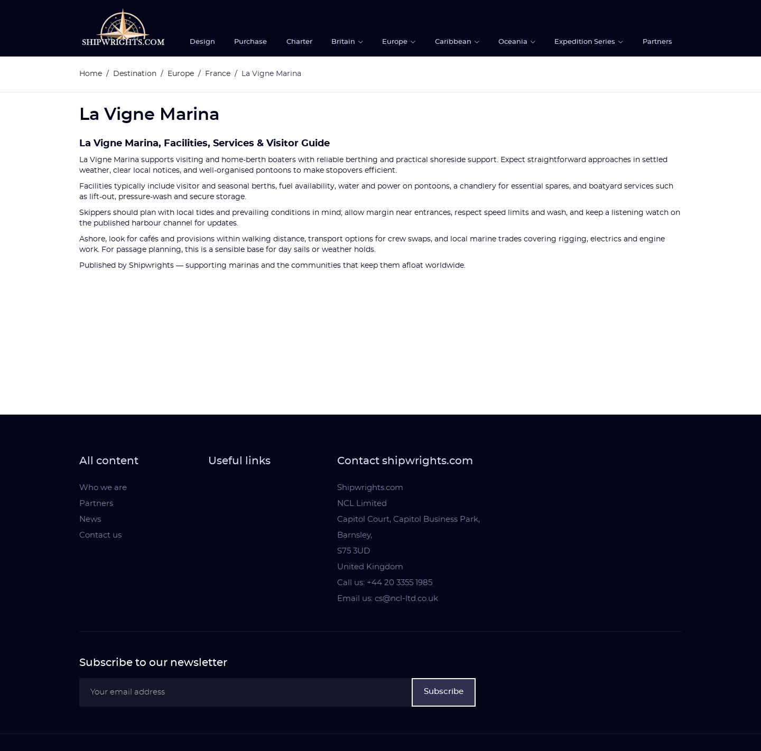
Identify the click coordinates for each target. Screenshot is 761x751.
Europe (395, 42)
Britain (344, 42)
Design (202, 42)
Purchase (250, 42)
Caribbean (454, 42)
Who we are (103, 488)
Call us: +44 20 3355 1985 (384, 583)
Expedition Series (585, 42)
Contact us (100, 535)
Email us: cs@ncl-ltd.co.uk (387, 599)
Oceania (513, 42)
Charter (299, 42)
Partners (657, 42)
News (90, 519)
